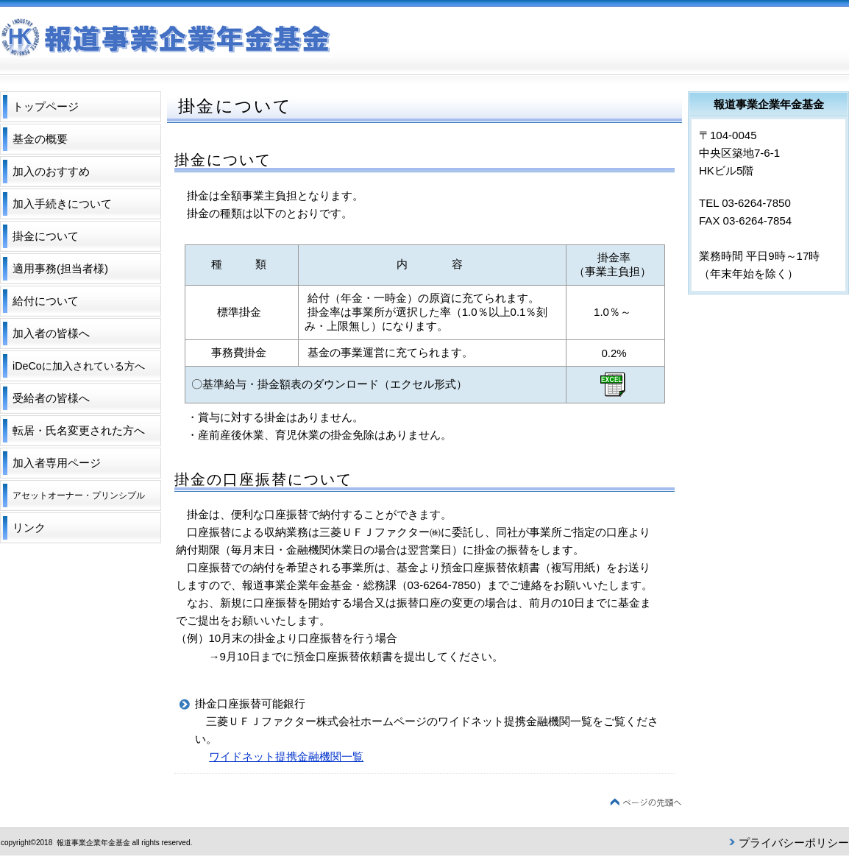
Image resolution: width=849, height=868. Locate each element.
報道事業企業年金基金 (213, 41)
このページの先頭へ (646, 803)
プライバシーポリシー (794, 842)
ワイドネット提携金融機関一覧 (286, 756)
